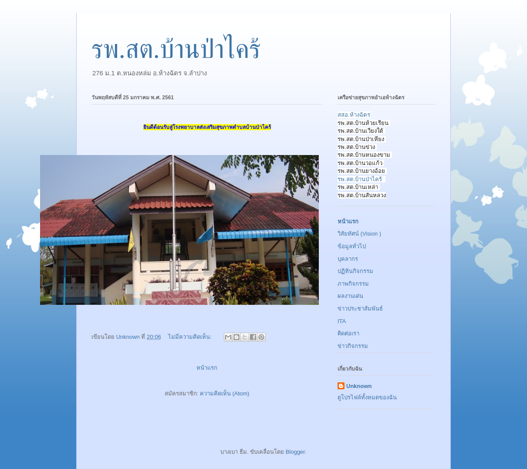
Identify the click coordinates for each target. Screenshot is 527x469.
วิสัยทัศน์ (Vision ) (359, 233)
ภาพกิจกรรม (353, 283)
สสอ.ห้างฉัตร (354, 114)
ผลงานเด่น (350, 296)
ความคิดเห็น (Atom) (225, 393)
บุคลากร (348, 259)
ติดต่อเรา (348, 333)
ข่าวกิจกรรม (353, 346)
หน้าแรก (206, 367)
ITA (342, 321)
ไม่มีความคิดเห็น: (190, 337)
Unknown (359, 386)
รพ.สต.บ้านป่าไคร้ (360, 179)
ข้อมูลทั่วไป (352, 246)
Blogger (295, 452)
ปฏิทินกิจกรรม (355, 271)
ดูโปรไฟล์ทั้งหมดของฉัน (367, 397)
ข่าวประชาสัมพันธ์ (360, 308)
